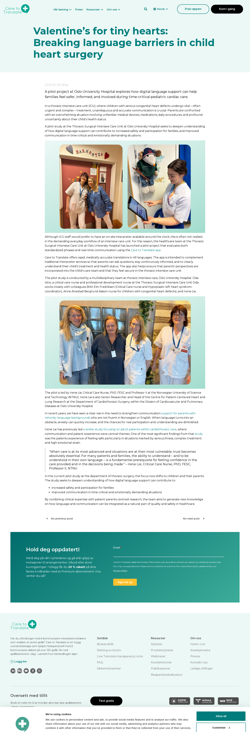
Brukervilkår (105, 644)
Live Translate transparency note (120, 656)
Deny (221, 718)
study (199, 434)
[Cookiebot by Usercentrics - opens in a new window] (22, 725)
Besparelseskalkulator (166, 674)
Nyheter (156, 644)
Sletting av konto (109, 650)
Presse (195, 656)
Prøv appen (193, 9)
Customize (221, 706)
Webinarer (158, 656)
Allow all (221, 695)
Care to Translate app (146, 250)
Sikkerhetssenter (109, 668)
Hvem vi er (197, 644)
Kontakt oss (199, 662)
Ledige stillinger (201, 668)
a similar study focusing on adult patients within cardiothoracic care (129, 429)
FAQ (100, 662)
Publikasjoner (160, 668)
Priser (79, 9)
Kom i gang (227, 9)
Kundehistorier (161, 662)
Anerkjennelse (200, 650)
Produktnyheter (162, 650)
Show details (53, 725)
